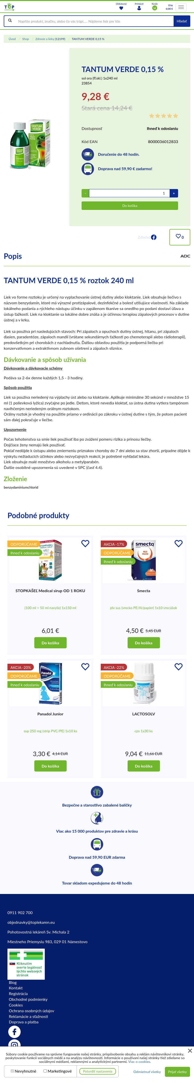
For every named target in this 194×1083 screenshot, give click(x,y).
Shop (25, 39)
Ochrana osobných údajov (31, 1010)
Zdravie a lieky (44, 39)
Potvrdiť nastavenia (97, 1071)
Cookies (16, 1005)
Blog (13, 982)
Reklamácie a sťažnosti (28, 1016)
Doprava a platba (24, 1021)
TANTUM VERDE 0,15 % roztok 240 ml (69, 280)
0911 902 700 (20, 912)
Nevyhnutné (25, 1071)
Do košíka (129, 205)
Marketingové (60, 1071)
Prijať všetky (177, 1072)
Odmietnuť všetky (147, 1072)
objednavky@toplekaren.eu (31, 922)
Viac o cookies (139, 1061)
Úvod (12, 39)
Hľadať (182, 21)
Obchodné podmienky (28, 999)
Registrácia (18, 993)
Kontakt (16, 987)
